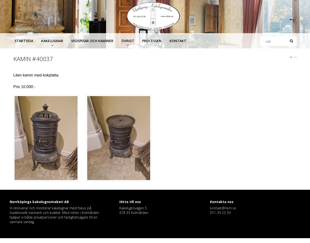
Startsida (24, 40)
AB (66, 201)
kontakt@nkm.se (223, 208)
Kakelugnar (52, 40)
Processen (152, 40)
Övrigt (127, 40)
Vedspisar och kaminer (92, 40)
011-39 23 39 (220, 212)
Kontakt (178, 40)
